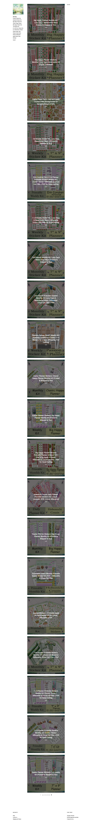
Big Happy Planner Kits (17, 21)
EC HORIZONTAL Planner (18, 29)
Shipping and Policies (17, 819)
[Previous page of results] (40, 795)
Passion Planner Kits (17, 18)
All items (15, 16)
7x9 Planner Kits (16, 26)
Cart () (68, 4)
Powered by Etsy (70, 819)
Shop (14, 815)
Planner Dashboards (17, 34)
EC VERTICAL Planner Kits (18, 28)
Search (14, 40)
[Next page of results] (51, 795)
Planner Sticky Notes (17, 33)
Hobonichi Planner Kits (17, 20)
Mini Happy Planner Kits (17, 25)
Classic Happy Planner (17, 23)
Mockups (14, 38)
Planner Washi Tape (17, 31)
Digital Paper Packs (16, 36)
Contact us (15, 817)
